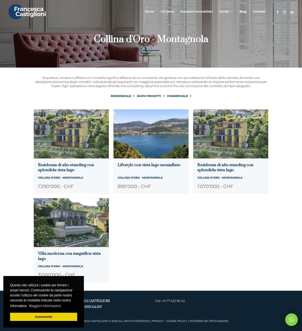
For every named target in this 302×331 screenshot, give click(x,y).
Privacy (158, 321)
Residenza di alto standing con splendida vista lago (66, 168)
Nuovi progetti (149, 96)
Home (149, 11)
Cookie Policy (176, 321)
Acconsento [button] (43, 316)
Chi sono (167, 11)
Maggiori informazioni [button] (45, 306)
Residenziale (121, 96)
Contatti (259, 11)
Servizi (224, 11)
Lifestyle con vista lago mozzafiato (149, 165)
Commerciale (177, 96)
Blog (243, 11)
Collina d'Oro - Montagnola (60, 177)
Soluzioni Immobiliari (196, 11)
